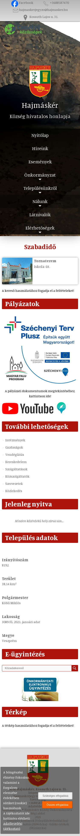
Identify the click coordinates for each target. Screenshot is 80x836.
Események (40, 161)
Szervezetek (14, 483)
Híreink (40, 148)
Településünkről (40, 188)
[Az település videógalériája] (34, 413)
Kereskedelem (16, 462)
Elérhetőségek (40, 228)
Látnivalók (40, 214)
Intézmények (15, 440)
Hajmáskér (40, 105)
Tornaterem (45, 260)
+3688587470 (55, 2)
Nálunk (40, 201)
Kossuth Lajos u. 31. (40, 17)
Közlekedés (13, 491)
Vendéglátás (14, 454)
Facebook (22, 2)
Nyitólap (40, 135)
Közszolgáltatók (17, 476)
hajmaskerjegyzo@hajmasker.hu (40, 9)
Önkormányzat (40, 175)
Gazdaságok (14, 447)
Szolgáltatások (16, 469)
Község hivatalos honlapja (40, 116)
